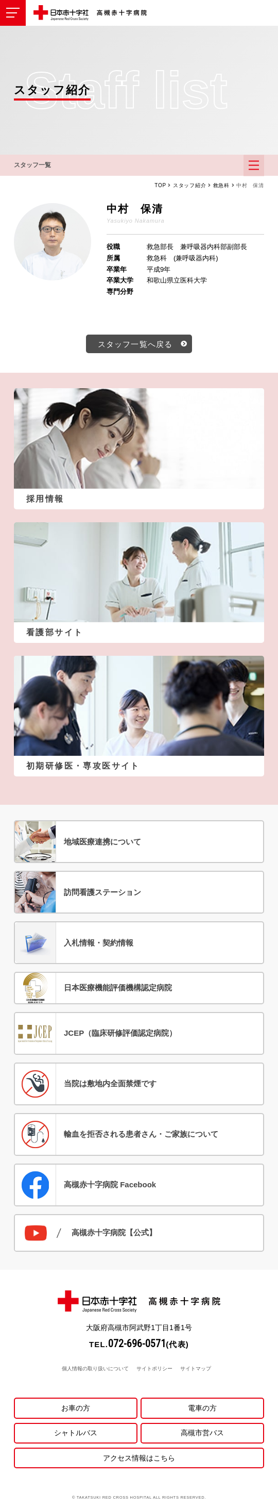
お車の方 (75, 1408)
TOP (160, 185)
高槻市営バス (202, 1433)
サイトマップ (195, 1368)
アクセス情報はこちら (139, 1458)
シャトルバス (75, 1433)
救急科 (221, 185)
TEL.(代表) (139, 1344)
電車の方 (202, 1408)
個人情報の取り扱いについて (95, 1368)
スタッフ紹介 (189, 185)
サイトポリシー (154, 1368)
